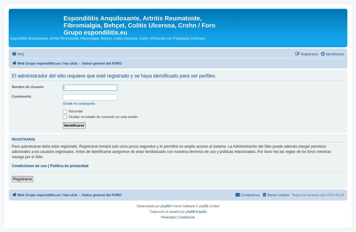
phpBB (165, 206)
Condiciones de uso (29, 166)
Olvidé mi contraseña (79, 103)
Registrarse (22, 179)
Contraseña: (22, 96)
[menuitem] (18, 54)
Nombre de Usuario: (28, 87)
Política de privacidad (69, 166)
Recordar (73, 111)
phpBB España (196, 211)
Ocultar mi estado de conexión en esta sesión (100, 117)
